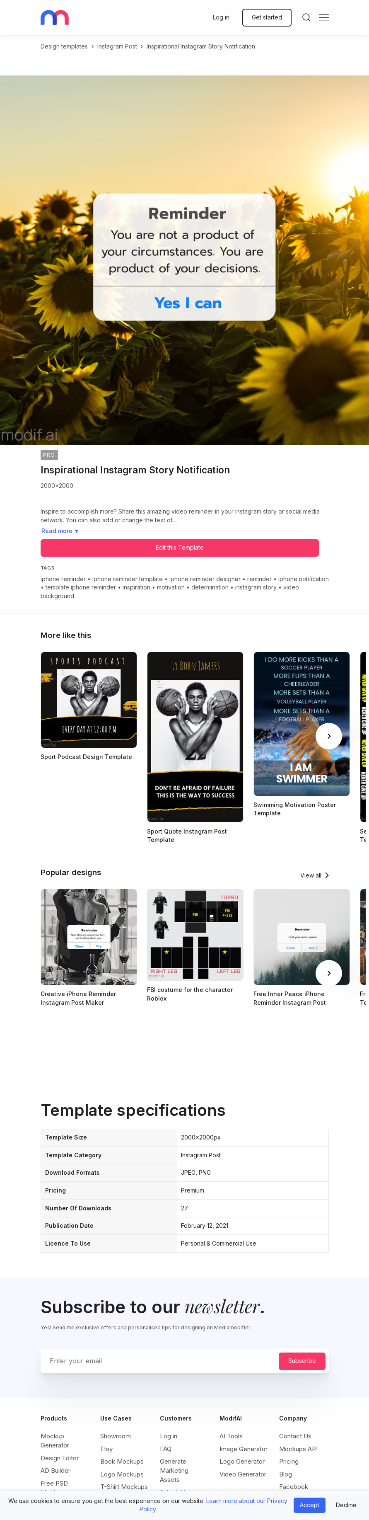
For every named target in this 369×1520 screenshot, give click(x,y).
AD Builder (55, 1470)
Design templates (64, 46)
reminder (259, 578)
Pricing (289, 1461)
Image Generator (243, 1449)
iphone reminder (63, 578)
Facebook (293, 1487)
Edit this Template (180, 547)
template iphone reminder (81, 587)
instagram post (117, 46)
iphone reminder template (127, 578)
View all (310, 875)
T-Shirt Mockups (124, 1487)
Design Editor (60, 1458)
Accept (309, 1504)
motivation (171, 587)
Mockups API (298, 1449)
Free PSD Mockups (54, 1487)
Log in (221, 17)
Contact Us (295, 1436)
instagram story (256, 587)
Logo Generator (242, 1461)
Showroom (115, 1436)
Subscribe (302, 1360)
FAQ (165, 1449)
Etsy (106, 1449)
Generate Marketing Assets (174, 1470)
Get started (267, 17)
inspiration (136, 587)
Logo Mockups (122, 1474)
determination (210, 587)
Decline (346, 1504)
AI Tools (231, 1436)
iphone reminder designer (205, 578)
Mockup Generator (55, 1440)
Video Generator (242, 1474)
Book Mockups (122, 1461)
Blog (285, 1474)
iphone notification (303, 578)
